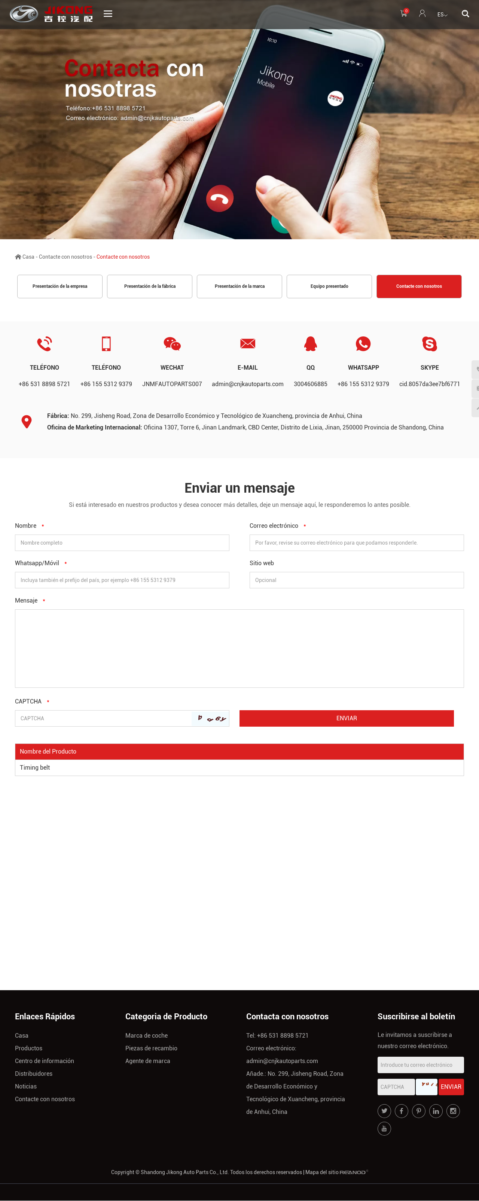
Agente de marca (147, 1061)
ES (442, 15)
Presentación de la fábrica (150, 286)
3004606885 (310, 384)
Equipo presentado (329, 286)
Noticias (26, 1086)
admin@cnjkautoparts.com (248, 384)
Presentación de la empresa (60, 286)
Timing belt (35, 768)
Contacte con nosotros (65, 257)
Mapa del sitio (322, 1173)
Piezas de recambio (151, 1048)
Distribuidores (33, 1074)
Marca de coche (146, 1036)
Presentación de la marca (240, 286)
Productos (28, 1048)
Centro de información (44, 1061)
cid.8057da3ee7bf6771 (429, 384)
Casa (28, 257)
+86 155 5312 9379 (363, 384)
